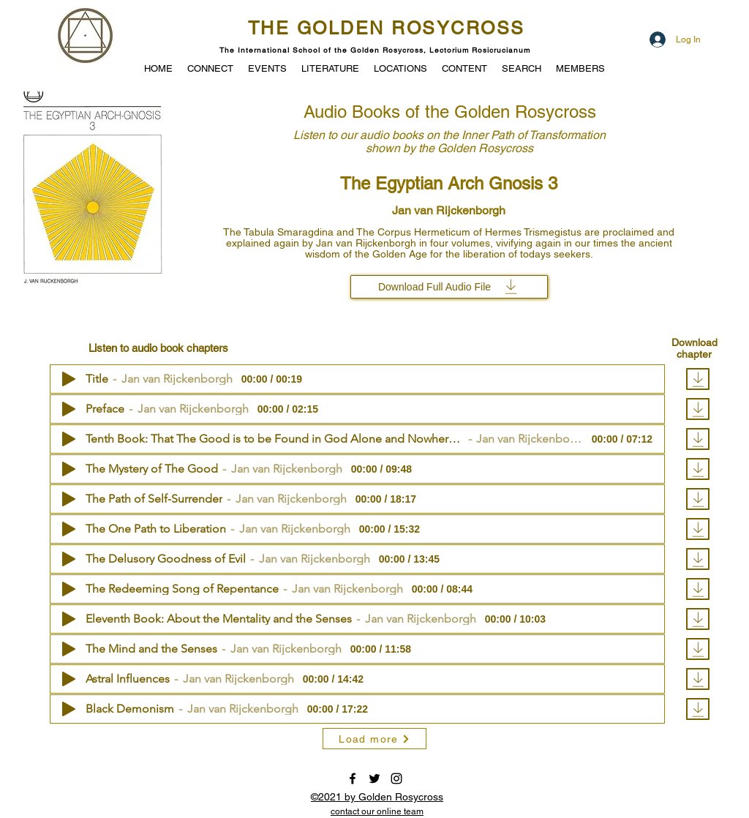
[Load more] (374, 738)
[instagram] (396, 778)
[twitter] (374, 778)
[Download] (698, 379)
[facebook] (352, 778)
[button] (267, 67)
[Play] (68, 379)
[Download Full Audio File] (449, 287)
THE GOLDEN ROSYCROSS (386, 28)
